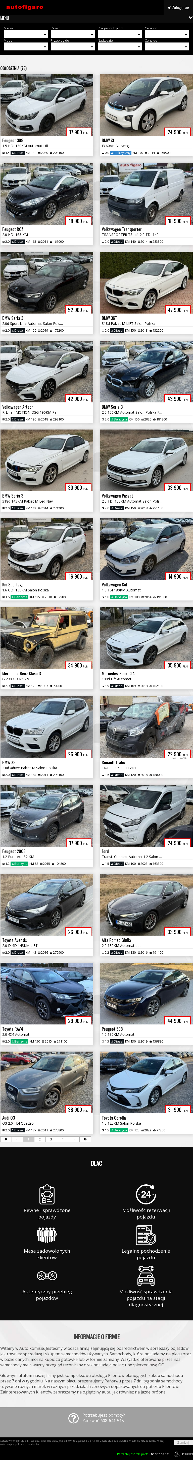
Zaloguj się (178, 8)
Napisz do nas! (143, 1454)
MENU (4, 18)
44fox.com (183, 1453)
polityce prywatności (27, 1444)
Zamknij (183, 1442)
